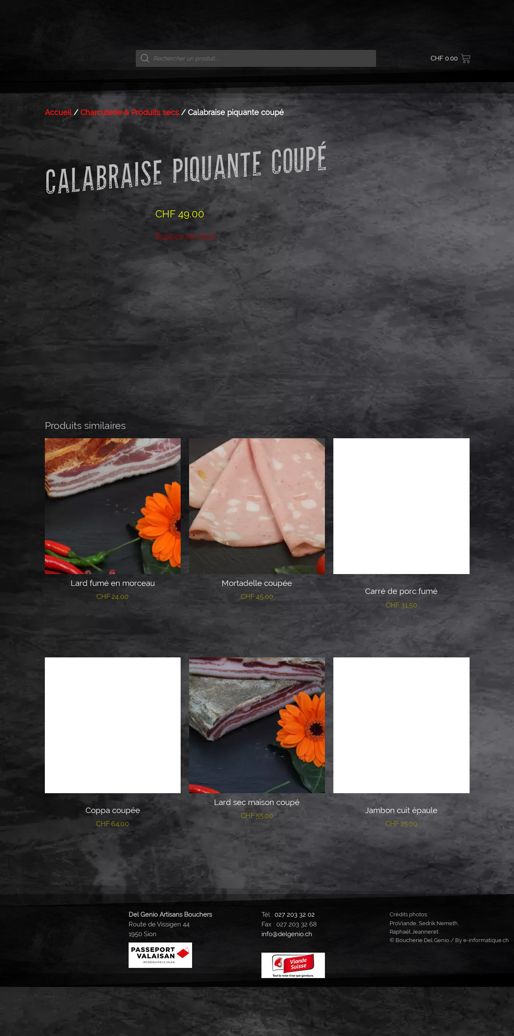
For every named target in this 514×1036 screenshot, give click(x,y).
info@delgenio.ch (286, 983)
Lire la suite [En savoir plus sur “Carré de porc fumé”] (401, 679)
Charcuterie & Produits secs (129, 112)
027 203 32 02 (295, 963)
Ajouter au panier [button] (112, 671)
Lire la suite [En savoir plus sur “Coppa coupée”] (113, 899)
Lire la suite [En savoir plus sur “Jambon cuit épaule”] (401, 899)
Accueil (58, 112)
